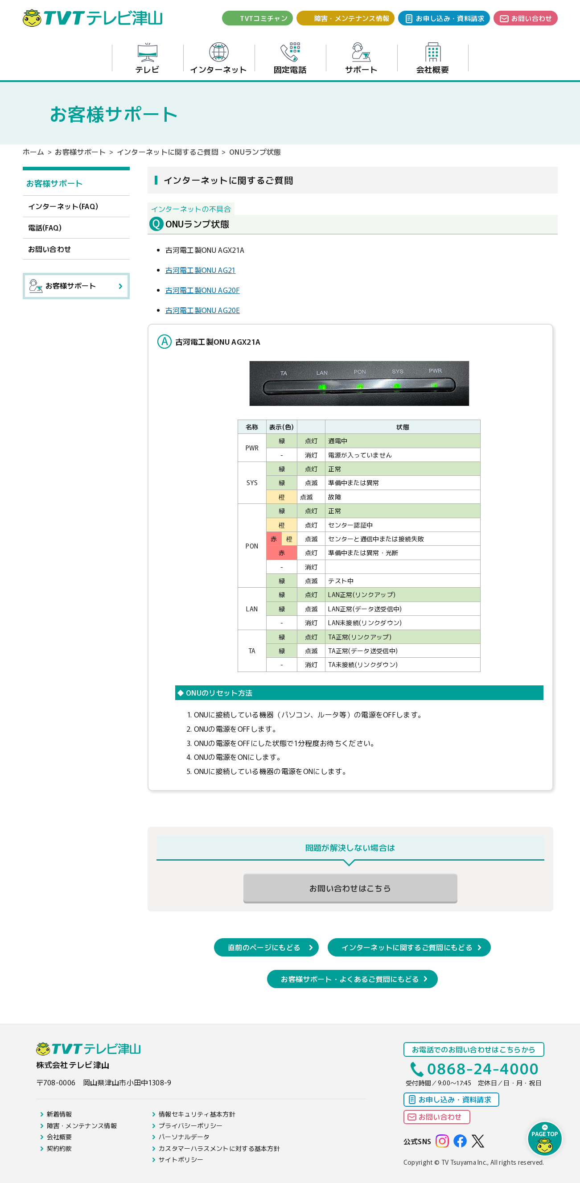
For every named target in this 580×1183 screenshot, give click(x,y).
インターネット (218, 58)
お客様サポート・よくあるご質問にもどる (350, 978)
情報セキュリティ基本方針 (197, 1113)
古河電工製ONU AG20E (202, 310)
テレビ (147, 58)
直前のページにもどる (264, 947)
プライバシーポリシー (190, 1125)
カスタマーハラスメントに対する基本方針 (219, 1148)
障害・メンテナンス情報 (352, 18)
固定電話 (290, 58)
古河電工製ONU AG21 (200, 269)
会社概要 (432, 58)
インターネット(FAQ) (63, 206)
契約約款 (59, 1148)
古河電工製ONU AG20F (202, 289)
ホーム (34, 151)
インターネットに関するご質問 (167, 151)
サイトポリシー (181, 1159)
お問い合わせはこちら (350, 888)
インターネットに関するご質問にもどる (407, 947)
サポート (361, 58)
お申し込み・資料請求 (450, 18)
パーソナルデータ (184, 1136)
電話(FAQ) (45, 227)
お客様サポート (80, 151)
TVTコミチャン (264, 18)
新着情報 (59, 1113)
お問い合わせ (531, 18)
